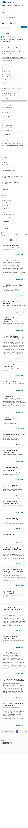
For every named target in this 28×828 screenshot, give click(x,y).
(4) (3, 66)
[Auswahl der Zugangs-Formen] (14, 155)
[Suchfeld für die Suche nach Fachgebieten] (14, 45)
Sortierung (9, 233)
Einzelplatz (5, 159)
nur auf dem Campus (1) (8, 185)
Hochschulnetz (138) (7, 180)
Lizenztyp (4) (5, 98)
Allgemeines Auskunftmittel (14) (10, 90)
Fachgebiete (10, 5)
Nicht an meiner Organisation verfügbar (12, 39)
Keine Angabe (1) (6, 123)
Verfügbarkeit (5, 33)
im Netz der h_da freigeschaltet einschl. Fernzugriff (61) (11, 183)
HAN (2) (4, 162)
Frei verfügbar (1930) (7, 105)
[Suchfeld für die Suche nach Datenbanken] (11, 27)
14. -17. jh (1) (6, 74)
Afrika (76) (5, 195)
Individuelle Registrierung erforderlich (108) (12, 143)
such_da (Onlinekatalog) (7, 15)
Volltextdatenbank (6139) (8, 86)
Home (3, 12)
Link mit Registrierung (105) (9, 164)
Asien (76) (5, 205)
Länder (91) (4, 189)
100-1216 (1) (6, 71)
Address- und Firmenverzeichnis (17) (11, 88)
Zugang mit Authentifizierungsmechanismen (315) (12, 146)
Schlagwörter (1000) (6, 60)
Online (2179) (6, 217)
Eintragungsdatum (6, 228)
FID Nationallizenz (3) (7, 130)
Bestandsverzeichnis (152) (9, 95)
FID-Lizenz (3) (6, 112)
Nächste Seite (8, 731)
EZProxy (4, 157)
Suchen (4, 5)
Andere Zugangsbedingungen (9, 140)
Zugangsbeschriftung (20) (8, 170)
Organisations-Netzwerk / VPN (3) (10, 167)
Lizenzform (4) (5, 116)
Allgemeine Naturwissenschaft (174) (11, 51)
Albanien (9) (5, 198)
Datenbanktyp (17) (6, 79)
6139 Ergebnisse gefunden (3, 234)
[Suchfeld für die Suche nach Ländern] (14, 193)
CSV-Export (26, 234)
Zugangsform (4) (5, 151)
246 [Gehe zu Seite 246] (17, 239)
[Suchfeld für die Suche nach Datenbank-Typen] (14, 83)
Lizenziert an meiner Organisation (10, 37)
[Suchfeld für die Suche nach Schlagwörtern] (14, 64)
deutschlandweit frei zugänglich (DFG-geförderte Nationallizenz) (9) (14, 177)
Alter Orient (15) (6, 200)
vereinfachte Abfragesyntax (11, 28)
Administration (18, 746)
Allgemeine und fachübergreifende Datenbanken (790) (13, 54)
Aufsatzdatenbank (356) (8, 93)
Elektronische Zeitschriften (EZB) (9, 17)
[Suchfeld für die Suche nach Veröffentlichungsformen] (14, 212)
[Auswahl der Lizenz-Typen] (14, 102)
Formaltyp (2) (5, 208)
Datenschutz (10, 746)
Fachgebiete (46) (5, 41)
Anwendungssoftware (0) (8, 214)
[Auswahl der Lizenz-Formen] (14, 120)
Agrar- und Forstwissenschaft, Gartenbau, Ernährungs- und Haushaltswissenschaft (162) (12, 48)
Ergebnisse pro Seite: (17, 234)
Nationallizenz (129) (7, 110)
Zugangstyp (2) (5, 134)
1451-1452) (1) (6, 76)
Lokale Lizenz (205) (7, 107)
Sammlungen (17, 5)
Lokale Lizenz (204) (7, 125)
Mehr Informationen (12, 249)
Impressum (3, 746)
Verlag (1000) (5, 221)
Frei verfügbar (6, 36)
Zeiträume (4, 224)
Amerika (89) (5, 202)
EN (22, 5)
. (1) (3, 69)
